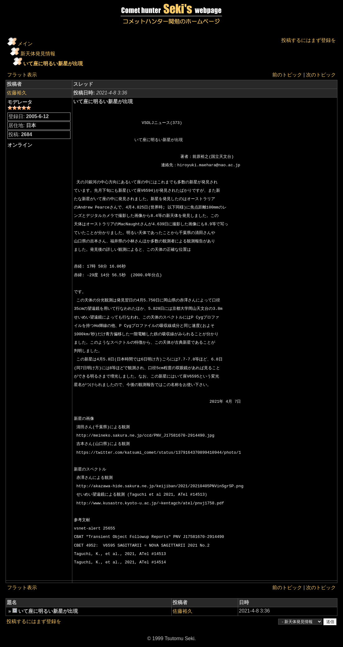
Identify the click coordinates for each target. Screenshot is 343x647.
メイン (25, 43)
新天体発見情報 (37, 53)
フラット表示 (22, 74)
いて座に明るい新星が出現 (53, 63)
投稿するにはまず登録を (308, 40)
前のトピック (287, 74)
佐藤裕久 (17, 92)
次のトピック (321, 74)
